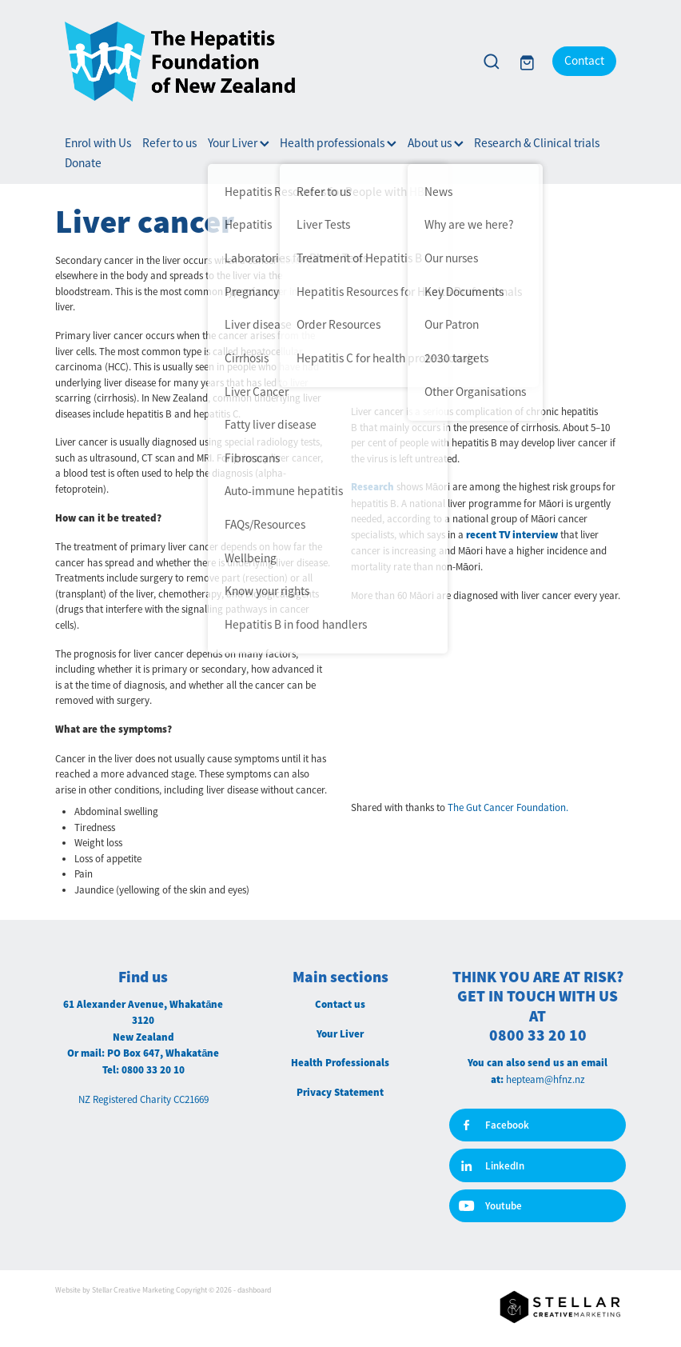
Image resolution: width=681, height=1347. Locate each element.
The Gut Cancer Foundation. (508, 807)
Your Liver (238, 143)
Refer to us (169, 143)
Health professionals (338, 143)
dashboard (254, 1290)
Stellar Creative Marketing (133, 1290)
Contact (584, 61)
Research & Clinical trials (536, 143)
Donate (83, 163)
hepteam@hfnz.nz (545, 1079)
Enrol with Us (98, 143)
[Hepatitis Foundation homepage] (262, 62)
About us (436, 143)
